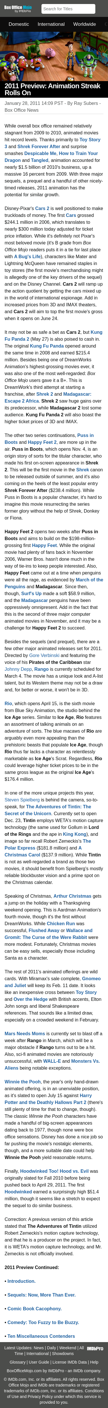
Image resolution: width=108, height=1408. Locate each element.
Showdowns (63, 1353)
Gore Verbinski (44, 655)
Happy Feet (44, 545)
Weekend (67, 1348)
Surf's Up (31, 593)
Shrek (82, 469)
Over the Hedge (31, 999)
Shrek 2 (44, 394)
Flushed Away (44, 930)
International (51, 24)
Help (94, 1362)
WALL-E (52, 1061)
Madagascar (34, 600)
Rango (41, 669)
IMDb (78, 1370)
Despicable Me (40, 153)
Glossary (17, 1362)
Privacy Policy (40, 1396)
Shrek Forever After (39, 146)
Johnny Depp (18, 669)
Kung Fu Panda (47, 346)
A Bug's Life (27, 256)
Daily (51, 1348)
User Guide (39, 1362)
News (39, 1348)
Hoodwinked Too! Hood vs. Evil (54, 1171)
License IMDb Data (69, 1362)
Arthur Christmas (73, 896)
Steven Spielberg (22, 799)
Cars (71, 215)
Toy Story (86, 992)
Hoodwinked (18, 1191)
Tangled (39, 160)
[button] (101, 7)
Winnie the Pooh (23, 1081)
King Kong (74, 834)
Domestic (19, 24)
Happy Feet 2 (42, 442)
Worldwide (84, 24)
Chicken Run (61, 923)
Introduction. (21, 1281)
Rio (8, 703)
